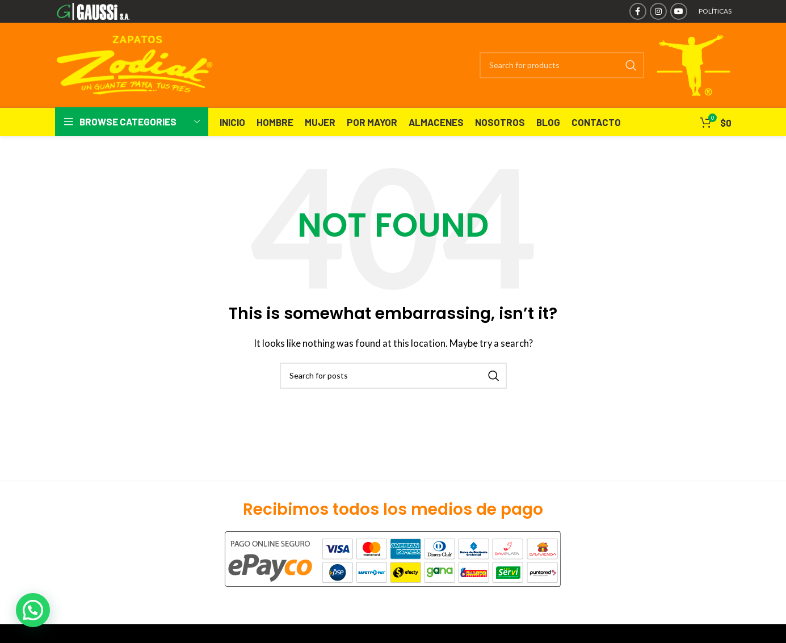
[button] (33, 610)
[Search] (561, 65)
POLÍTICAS (715, 11)
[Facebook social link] (637, 11)
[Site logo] (110, 10)
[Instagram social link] (658, 11)
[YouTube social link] (678, 11)
